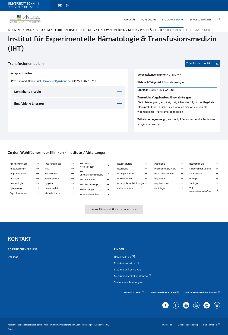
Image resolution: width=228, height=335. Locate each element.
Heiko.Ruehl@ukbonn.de (56, 81)
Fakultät (129, 19)
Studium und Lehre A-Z (127, 269)
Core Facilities (124, 257)
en (67, 5)
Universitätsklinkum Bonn (164, 292)
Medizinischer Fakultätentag (133, 276)
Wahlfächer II (151, 30)
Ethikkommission (126, 263)
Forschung (148, 19)
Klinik (132, 30)
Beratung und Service (82, 30)
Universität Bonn (23, 3)
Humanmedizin (114, 30)
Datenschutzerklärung (188, 325)
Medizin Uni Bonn (21, 30)
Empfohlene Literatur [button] (29, 103)
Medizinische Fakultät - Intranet (202, 292)
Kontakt (19, 238)
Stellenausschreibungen (128, 282)
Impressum (167, 325)
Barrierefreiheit (211, 325)
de (60, 5)
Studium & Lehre (173, 19)
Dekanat (13, 256)
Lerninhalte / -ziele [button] (27, 92)
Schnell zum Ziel (200, 19)
